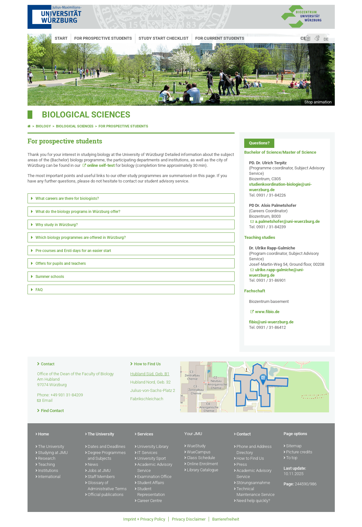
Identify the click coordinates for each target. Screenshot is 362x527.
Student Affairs (149, 483)
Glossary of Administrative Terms (106, 486)
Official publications (104, 495)
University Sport (150, 459)
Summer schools (50, 276)
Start (61, 38)
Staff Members (100, 477)
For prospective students (103, 38)
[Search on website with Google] (272, 39)
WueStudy (194, 446)
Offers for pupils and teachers (61, 263)
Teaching (45, 465)
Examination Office (153, 477)
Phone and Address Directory (253, 450)
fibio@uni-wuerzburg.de (271, 322)
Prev (39, 70)
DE (326, 39)
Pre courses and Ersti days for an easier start (73, 250)
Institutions (47, 471)
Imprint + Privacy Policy (144, 519)
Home (42, 434)
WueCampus (197, 452)
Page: (289, 484)
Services (144, 434)
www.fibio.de (267, 311)
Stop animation (318, 102)
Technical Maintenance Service (254, 492)
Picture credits (298, 452)
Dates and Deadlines (105, 447)
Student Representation (150, 492)
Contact (47, 364)
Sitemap (293, 446)
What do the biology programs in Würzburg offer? (78, 211)
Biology (43, 126)
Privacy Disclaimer (188, 519)
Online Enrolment (201, 464)
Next (324, 70)
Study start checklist (164, 38)
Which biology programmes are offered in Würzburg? (81, 237)
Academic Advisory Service (153, 468)
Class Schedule (199, 458)
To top (290, 458)
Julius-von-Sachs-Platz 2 (152, 390)
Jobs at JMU (98, 471)
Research (45, 459)
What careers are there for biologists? (67, 198)
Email (47, 400)
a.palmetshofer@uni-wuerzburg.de (287, 221)
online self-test (101, 165)
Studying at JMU (52, 453)
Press (240, 465)
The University (50, 447)
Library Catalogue (201, 470)
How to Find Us (147, 364)
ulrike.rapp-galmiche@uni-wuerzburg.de (276, 272)
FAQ (39, 290)
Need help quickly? (252, 501)
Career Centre (148, 501)
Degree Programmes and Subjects (105, 456)
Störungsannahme (252, 483)
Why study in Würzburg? (57, 225)
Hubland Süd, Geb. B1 (149, 373)
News (91, 465)
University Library (151, 447)
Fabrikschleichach (146, 398)
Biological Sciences (86, 114)
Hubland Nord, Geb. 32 (150, 382)
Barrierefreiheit (225, 519)
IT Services (146, 453)
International (48, 477)
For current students (219, 38)
